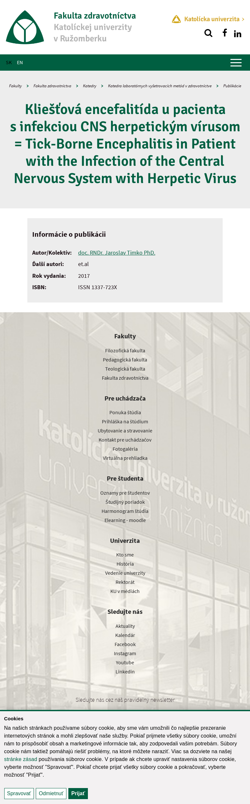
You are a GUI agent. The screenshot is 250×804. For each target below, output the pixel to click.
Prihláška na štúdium (125, 421)
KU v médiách (125, 591)
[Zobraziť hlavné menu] (236, 62)
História (125, 563)
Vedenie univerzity (125, 573)
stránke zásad (20, 759)
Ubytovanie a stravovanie (125, 430)
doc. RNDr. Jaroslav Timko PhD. (116, 252)
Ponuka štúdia (125, 412)
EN (20, 62)
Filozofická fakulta (125, 350)
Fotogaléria (125, 448)
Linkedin (125, 671)
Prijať (78, 793)
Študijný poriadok (125, 502)
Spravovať (19, 793)
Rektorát (125, 582)
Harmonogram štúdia (125, 511)
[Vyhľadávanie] (208, 32)
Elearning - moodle (125, 520)
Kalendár (125, 635)
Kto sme (125, 554)
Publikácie (232, 86)
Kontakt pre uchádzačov (125, 439)
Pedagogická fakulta (125, 359)
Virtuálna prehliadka (125, 458)
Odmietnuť (51, 793)
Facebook (125, 644)
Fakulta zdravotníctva (52, 86)
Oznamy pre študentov (125, 492)
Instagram (125, 653)
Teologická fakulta (125, 368)
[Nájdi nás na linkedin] (237, 32)
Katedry (89, 86)
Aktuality (125, 626)
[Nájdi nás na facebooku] (224, 32)
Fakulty (15, 86)
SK (9, 62)
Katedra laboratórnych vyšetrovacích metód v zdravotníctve (160, 86)
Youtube (125, 662)
